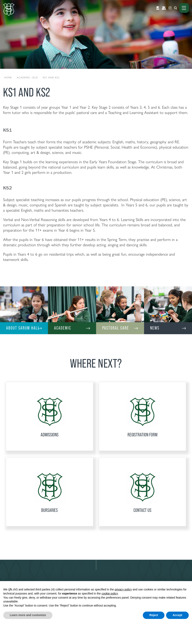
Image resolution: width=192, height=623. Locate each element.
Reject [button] (153, 615)
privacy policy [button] (123, 589)
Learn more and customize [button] (28, 615)
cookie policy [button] (110, 593)
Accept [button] (177, 615)
